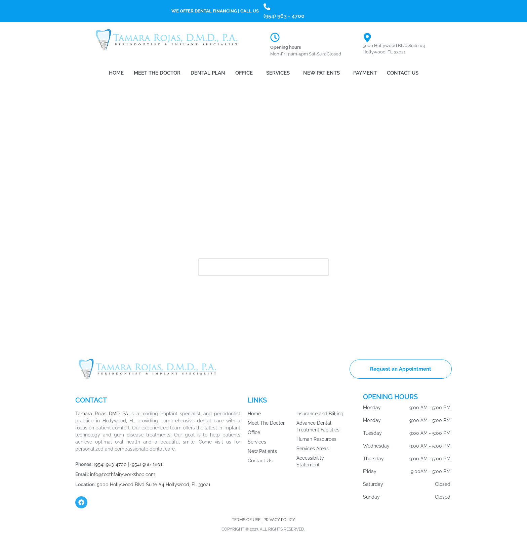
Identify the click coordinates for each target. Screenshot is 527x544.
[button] (245, 73)
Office (244, 73)
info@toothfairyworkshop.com (122, 474)
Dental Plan (208, 73)
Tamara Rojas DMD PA (101, 413)
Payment (365, 73)
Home (116, 73)
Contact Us (402, 73)
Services (278, 73)
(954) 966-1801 (146, 464)
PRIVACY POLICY (279, 519)
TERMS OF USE (246, 519)
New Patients (321, 73)
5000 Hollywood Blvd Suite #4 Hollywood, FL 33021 (153, 484)
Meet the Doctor (157, 73)
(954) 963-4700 (110, 464)
